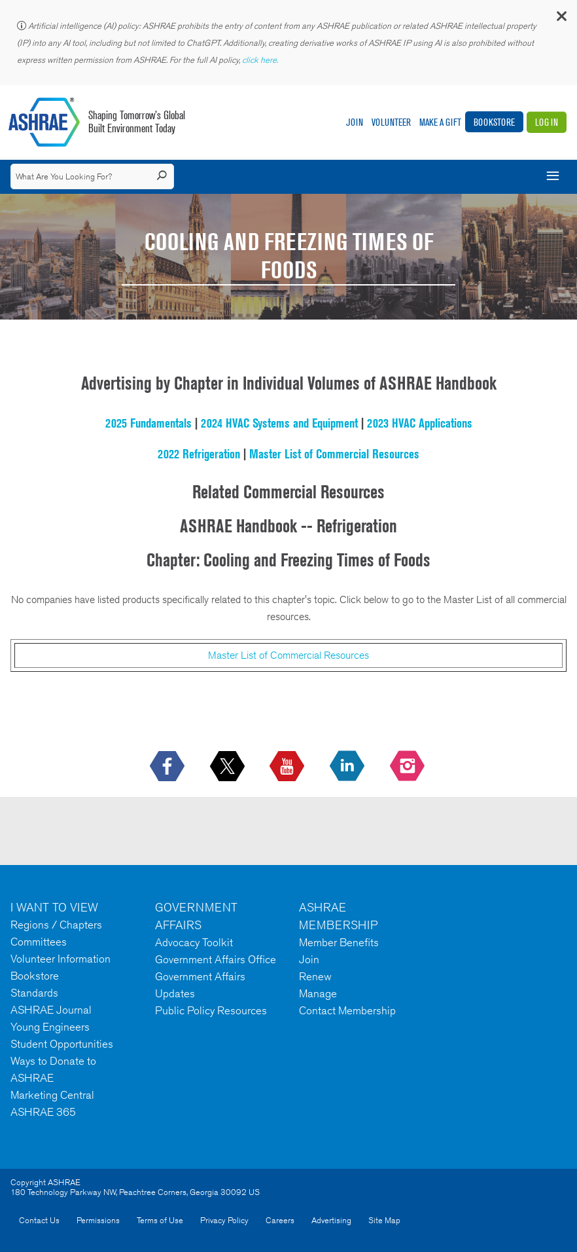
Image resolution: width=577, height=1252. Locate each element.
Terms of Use (160, 1220)
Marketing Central (52, 1094)
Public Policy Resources (211, 1010)
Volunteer (391, 122)
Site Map (384, 1220)
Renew (315, 976)
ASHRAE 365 (43, 1111)
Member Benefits (339, 942)
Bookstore (494, 122)
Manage (318, 993)
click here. (261, 59)
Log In (546, 122)
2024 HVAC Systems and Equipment (279, 423)
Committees (38, 941)
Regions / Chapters (56, 924)
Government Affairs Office (215, 959)
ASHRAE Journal (51, 1009)
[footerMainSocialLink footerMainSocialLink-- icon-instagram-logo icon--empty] (408, 767)
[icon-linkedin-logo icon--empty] (348, 767)
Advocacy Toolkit (194, 942)
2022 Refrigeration (199, 454)
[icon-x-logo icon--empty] (228, 767)
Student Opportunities (61, 1043)
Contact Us (39, 1220)
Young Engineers (50, 1026)
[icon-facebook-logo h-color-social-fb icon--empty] (168, 767)
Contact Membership (347, 1010)
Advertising (331, 1220)
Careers (280, 1220)
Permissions (98, 1220)
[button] (560, 19)
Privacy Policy (224, 1220)
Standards (34, 992)
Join (354, 122)
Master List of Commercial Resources (334, 454)
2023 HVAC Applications (419, 423)
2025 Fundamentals (148, 423)
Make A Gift (440, 122)
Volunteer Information (60, 958)
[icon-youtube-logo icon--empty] (288, 767)
